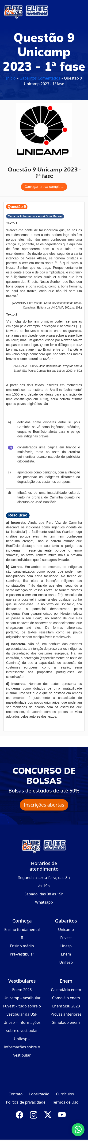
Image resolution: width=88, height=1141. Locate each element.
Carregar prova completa (44, 187)
